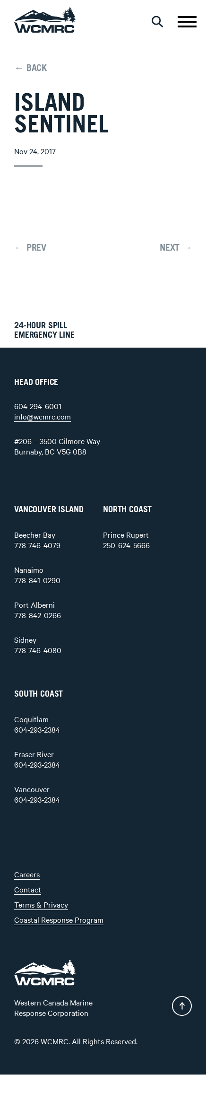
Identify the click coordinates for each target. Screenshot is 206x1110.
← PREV (30, 248)
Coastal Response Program (58, 919)
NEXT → (176, 248)
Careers (27, 874)
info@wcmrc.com (42, 416)
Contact (27, 889)
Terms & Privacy (41, 904)
